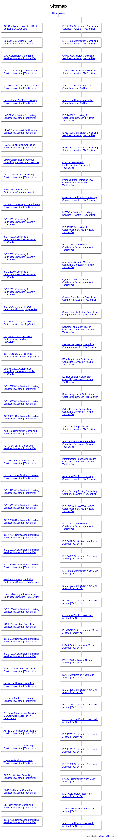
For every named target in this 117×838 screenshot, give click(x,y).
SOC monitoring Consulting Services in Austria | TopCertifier (78, 428)
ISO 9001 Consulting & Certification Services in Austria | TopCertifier (21, 205)
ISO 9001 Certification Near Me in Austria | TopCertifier (79, 542)
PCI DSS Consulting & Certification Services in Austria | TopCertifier (21, 86)
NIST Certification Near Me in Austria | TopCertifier (77, 795)
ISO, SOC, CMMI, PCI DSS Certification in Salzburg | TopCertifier (17, 339)
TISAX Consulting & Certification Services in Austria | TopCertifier (79, 72)
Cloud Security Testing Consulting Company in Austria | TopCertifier (79, 492)
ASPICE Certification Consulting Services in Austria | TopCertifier (19, 732)
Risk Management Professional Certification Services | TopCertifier (80, 395)
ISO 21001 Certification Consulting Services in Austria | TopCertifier (21, 551)
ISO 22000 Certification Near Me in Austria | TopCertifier (80, 572)
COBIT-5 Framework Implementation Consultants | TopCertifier (77, 165)
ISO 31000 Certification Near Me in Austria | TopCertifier (80, 765)
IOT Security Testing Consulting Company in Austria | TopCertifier (79, 345)
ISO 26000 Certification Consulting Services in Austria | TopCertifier (21, 640)
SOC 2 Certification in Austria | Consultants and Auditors (77, 101)
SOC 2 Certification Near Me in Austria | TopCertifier (78, 676)
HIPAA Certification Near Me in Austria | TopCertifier (78, 646)
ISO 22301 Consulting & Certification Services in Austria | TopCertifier (20, 292)
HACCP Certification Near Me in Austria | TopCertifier (78, 780)
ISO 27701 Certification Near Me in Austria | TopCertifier (80, 735)
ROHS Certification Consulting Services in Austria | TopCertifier (19, 625)
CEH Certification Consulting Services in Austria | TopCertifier (19, 806)
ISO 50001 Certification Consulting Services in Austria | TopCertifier (21, 417)
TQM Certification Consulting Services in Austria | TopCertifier (19, 761)
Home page (58, 13)
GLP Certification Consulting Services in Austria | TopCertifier (19, 776)
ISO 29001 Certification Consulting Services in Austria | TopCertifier (21, 476)
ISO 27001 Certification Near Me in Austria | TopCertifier (80, 587)
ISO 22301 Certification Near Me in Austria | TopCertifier (80, 750)
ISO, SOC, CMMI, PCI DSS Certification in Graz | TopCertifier (20, 308)
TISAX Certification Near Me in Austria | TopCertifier (78, 810)
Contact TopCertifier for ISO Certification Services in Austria (19, 42)
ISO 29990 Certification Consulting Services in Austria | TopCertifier (21, 566)
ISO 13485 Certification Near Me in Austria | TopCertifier (80, 691)
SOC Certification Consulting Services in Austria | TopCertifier (19, 57)
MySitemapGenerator (106, 836)
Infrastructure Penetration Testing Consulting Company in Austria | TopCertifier (79, 462)
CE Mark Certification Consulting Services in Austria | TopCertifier (20, 101)
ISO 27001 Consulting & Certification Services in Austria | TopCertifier (20, 257)
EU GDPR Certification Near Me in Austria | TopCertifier (80, 631)
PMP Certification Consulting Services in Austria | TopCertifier (19, 699)
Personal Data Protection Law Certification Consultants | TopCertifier (77, 183)
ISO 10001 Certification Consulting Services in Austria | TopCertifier (21, 506)
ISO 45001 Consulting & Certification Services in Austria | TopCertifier (20, 239)
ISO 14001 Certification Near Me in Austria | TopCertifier (80, 557)
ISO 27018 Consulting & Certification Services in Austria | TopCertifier (78, 247)
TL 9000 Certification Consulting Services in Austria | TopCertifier (19, 462)
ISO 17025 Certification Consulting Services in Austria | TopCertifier (21, 387)
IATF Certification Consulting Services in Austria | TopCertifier (19, 447)
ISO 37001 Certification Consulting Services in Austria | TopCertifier (21, 655)
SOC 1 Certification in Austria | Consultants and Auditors (77, 86)
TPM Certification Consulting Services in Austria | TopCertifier (19, 747)
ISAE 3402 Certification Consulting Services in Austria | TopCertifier (80, 149)
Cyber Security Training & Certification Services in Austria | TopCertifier (78, 282)
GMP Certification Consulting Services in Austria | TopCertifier (19, 791)
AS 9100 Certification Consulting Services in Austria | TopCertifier (20, 432)
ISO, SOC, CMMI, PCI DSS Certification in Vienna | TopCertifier (21, 355)
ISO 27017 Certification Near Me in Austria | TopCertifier (80, 720)
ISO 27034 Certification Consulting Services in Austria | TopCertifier (80, 27)
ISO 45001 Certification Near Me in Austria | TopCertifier (80, 602)
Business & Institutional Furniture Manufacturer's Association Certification (20, 716)
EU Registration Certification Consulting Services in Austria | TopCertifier (78, 379)
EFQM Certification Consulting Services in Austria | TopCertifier (19, 684)
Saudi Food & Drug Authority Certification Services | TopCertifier (21, 580)
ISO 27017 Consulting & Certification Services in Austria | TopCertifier (78, 230)
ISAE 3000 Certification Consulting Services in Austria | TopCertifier (80, 134)
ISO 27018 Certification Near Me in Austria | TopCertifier (80, 706)
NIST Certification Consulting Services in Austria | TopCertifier (78, 213)
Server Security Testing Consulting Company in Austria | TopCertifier (80, 313)
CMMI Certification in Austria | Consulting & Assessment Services (21, 161)
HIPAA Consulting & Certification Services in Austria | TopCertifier (20, 131)
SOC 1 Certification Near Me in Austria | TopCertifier (78, 824)
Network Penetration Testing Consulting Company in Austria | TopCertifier (78, 329)
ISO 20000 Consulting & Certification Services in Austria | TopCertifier (78, 118)
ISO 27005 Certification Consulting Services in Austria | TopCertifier (21, 821)
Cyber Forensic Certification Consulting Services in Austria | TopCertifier (78, 412)
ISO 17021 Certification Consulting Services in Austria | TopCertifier (21, 536)
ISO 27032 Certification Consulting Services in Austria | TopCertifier (80, 42)
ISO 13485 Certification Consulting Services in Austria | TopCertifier (21, 402)
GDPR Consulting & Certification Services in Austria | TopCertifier (20, 72)
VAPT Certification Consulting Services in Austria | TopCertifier (19, 176)
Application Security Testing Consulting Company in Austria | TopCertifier (78, 265)
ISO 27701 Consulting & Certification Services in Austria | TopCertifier (78, 526)
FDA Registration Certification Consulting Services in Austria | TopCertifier (78, 362)
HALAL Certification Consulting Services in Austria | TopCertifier (19, 146)
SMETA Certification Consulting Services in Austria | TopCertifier (19, 670)
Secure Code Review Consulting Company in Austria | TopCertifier (79, 298)
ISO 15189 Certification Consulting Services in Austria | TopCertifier (21, 491)
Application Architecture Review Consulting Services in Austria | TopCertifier (78, 444)
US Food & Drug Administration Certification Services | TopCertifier (21, 595)
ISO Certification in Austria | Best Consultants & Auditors (20, 27)
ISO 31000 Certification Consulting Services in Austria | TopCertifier (21, 610)
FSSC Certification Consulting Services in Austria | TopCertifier (78, 477)
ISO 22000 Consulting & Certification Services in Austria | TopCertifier (20, 274)
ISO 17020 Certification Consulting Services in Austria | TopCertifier (21, 521)
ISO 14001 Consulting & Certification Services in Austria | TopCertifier (20, 222)
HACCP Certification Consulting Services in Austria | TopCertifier (19, 116)
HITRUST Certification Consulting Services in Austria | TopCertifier (79, 198)
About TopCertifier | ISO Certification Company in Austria (19, 190)
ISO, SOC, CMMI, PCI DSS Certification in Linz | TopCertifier (20, 323)
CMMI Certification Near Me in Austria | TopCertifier (77, 616)
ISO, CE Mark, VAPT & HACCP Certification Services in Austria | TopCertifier (78, 509)
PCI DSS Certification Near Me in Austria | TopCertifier (79, 661)
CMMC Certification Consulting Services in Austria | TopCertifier (78, 57)
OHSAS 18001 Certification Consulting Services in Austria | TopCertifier (19, 371)
